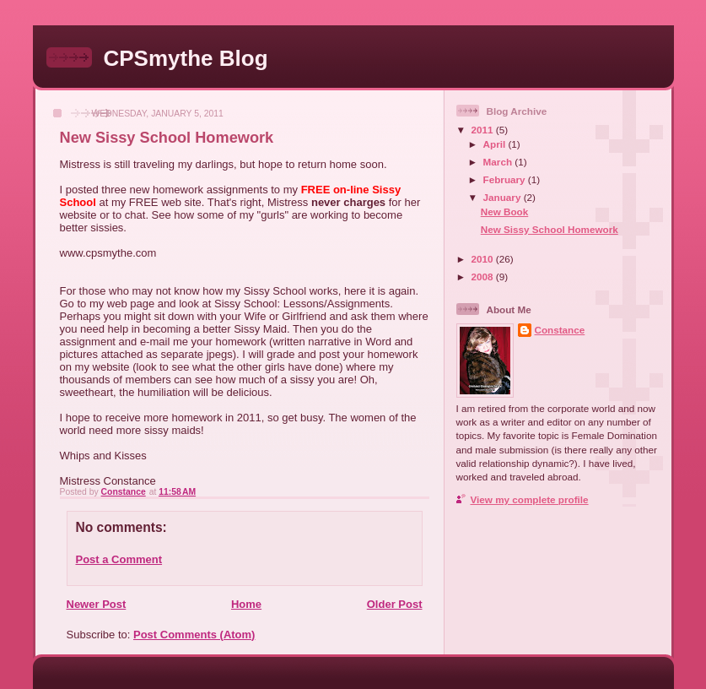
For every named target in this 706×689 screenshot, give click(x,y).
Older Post (395, 604)
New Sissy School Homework (549, 229)
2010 (484, 258)
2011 (484, 129)
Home (246, 604)
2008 (484, 276)
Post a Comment (119, 559)
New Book (505, 211)
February (505, 179)
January (503, 197)
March (499, 161)
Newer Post (97, 604)
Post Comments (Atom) (194, 634)
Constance (560, 329)
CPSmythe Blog (186, 58)
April (496, 143)
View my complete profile (530, 499)
